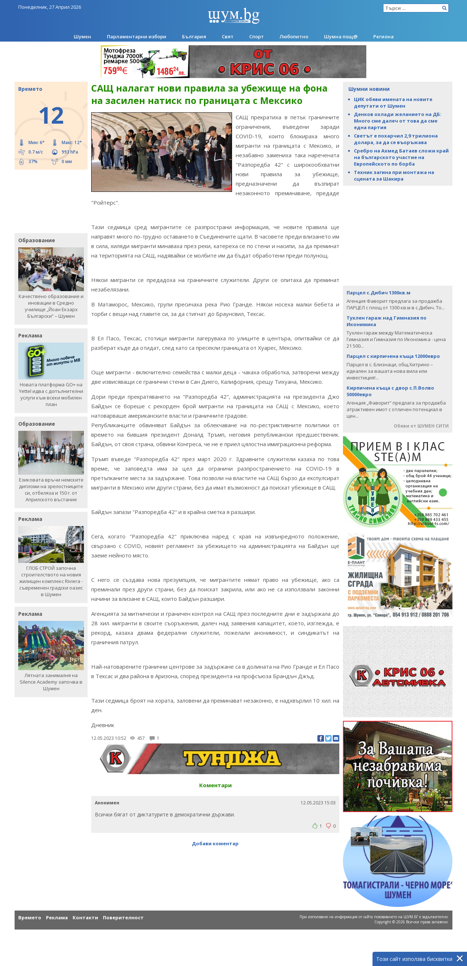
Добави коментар (215, 843)
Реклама (57, 917)
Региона (383, 36)
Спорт (256, 36)
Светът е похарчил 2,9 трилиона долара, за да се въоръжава (396, 139)
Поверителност (123, 917)
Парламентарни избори (136, 36)
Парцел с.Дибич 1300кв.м (378, 292)
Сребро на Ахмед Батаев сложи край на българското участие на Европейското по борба (401, 157)
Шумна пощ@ (341, 36)
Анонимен (107, 803)
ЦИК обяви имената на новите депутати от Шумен (393, 102)
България (194, 36)
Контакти (85, 917)
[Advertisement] (47, 200)
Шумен (82, 36)
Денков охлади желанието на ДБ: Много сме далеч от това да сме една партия (397, 121)
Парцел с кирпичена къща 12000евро (393, 356)
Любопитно (293, 36)
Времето (29, 917)
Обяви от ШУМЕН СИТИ (421, 426)
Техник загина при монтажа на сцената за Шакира (394, 175)
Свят (228, 36)
